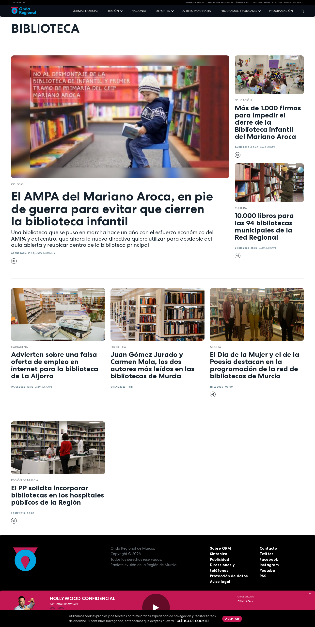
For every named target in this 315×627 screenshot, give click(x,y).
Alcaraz (298, 2)
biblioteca (118, 347)
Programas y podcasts (238, 11)
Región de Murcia (24, 480)
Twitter (266, 553)
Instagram (269, 564)
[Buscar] (301, 11)
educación (243, 100)
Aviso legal (220, 581)
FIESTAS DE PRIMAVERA (221, 2)
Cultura (241, 208)
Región (113, 11)
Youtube (267, 570)
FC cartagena (283, 2)
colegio (17, 184)
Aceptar (232, 619)
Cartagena (19, 347)
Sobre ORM (220, 548)
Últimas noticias (85, 11)
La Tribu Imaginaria (196, 11)
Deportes (163, 11)
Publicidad (219, 559)
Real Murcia (265, 2)
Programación (281, 11)
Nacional (138, 11)
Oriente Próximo (195, 2)
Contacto (268, 548)
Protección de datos (229, 576)
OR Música (245, 601)
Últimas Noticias (246, 2)
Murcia (215, 347)
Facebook (269, 559)
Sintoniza (218, 553)
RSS (263, 576)
